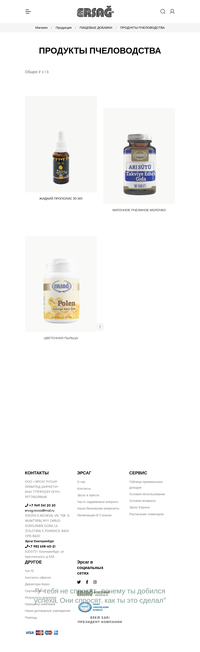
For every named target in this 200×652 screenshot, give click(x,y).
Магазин (41, 28)
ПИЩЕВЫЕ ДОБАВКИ (96, 28)
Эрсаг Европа (139, 507)
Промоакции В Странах (94, 515)
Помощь (31, 617)
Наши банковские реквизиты (98, 508)
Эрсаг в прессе (88, 495)
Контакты (84, 489)
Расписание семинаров (146, 514)
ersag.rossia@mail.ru (39, 510)
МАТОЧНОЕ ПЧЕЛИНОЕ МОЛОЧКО (139, 242)
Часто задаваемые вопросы (97, 502)
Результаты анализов (40, 597)
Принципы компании (40, 604)
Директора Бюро (37, 584)
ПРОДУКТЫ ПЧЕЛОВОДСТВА (142, 28)
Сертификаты (35, 591)
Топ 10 (29, 571)
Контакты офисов (38, 577)
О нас (81, 482)
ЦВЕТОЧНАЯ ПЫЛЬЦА (61, 379)
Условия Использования (147, 494)
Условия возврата (142, 501)
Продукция (63, 28)
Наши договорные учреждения (47, 611)
